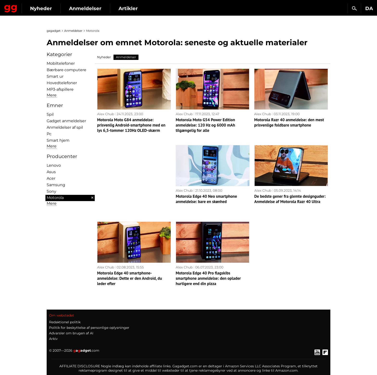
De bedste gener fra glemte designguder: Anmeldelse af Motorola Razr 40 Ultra (290, 199)
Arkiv (53, 339)
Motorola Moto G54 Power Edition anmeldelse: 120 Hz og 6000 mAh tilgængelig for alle (205, 125)
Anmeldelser (128, 8)
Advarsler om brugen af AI (71, 333)
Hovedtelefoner (62, 83)
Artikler (171, 8)
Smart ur (55, 76)
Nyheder (84, 8)
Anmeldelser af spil (65, 127)
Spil (50, 114)
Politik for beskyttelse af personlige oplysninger (89, 327)
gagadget (54, 30)
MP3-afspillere (60, 89)
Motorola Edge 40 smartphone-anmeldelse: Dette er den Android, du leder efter (129, 278)
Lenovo (54, 165)
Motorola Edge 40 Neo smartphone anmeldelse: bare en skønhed (206, 199)
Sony (51, 191)
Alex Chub (105, 114)
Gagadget (32, 6)
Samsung (56, 185)
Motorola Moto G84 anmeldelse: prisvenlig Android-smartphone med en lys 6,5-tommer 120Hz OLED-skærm (131, 125)
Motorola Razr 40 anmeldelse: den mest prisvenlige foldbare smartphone (289, 122)
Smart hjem (58, 140)
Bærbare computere (66, 70)
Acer (51, 178)
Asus (51, 172)
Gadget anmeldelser (66, 121)
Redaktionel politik (65, 322)
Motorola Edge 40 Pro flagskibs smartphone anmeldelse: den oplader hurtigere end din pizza (208, 278)
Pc (49, 134)
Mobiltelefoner (61, 63)
